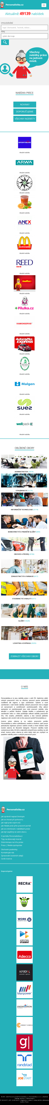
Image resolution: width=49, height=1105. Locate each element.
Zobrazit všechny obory (24, 656)
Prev (3, 63)
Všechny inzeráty (25, 118)
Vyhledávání (7, 23)
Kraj (3, 31)
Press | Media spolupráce (11, 845)
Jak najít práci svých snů (10, 822)
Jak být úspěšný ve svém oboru (13, 832)
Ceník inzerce (6, 859)
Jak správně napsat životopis (13, 816)
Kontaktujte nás (7, 852)
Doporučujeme (24, 111)
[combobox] (24, 36)
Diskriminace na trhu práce (12, 842)
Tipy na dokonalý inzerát (11, 839)
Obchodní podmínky (9, 849)
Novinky (24, 104)
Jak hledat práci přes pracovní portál (16, 826)
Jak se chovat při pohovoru (12, 819)
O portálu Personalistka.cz (11, 836)
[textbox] (25, 36)
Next (46, 63)
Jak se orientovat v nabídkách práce (15, 829)
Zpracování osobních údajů (12, 855)
